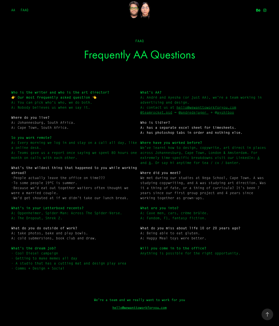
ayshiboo (225, 112)
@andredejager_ (193, 112)
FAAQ (24, 10)
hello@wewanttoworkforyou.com (206, 107)
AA (13, 10)
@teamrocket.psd (156, 112)
